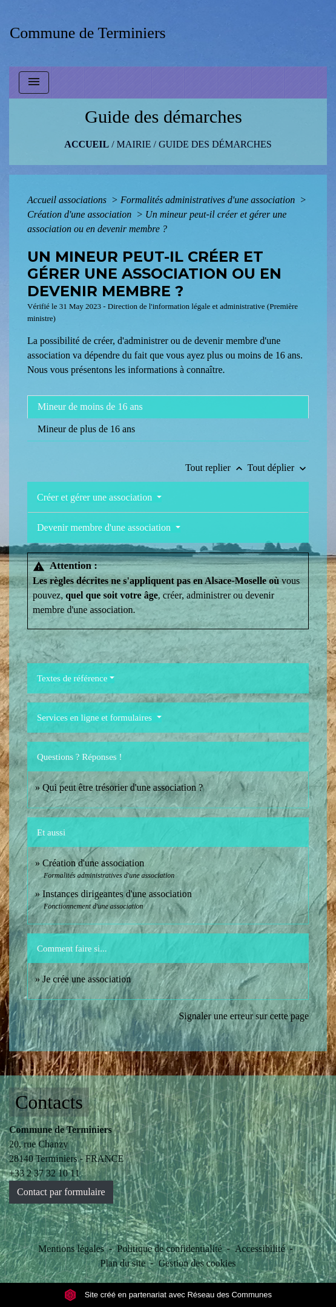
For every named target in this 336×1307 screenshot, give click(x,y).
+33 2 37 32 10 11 (44, 1173)
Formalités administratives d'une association (208, 200)
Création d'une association (80, 214)
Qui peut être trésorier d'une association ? (122, 787)
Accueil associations (68, 200)
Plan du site (123, 1263)
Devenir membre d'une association (105, 527)
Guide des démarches (215, 144)
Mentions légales (71, 1249)
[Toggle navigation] (34, 82)
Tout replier (216, 467)
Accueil (86, 144)
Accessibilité (260, 1249)
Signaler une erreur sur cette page (244, 1016)
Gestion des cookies (197, 1263)
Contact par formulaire (61, 1192)
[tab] (168, 406)
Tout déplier (278, 467)
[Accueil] (92, 33)
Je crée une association (86, 979)
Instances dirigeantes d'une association (117, 894)
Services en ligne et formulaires (95, 717)
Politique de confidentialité (169, 1249)
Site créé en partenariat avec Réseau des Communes (168, 1294)
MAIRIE (134, 144)
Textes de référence (72, 678)
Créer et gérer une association (95, 497)
